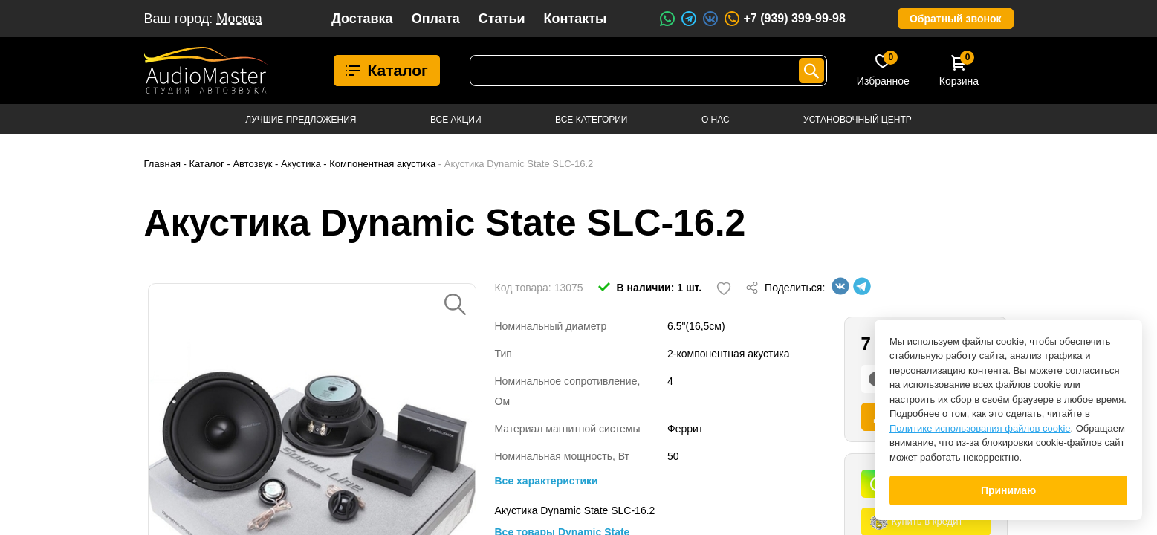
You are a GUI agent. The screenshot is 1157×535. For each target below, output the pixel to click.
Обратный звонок (956, 19)
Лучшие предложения (300, 119)
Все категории (591, 119)
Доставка (362, 18)
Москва (239, 18)
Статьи (502, 18)
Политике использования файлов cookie (980, 428)
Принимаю (1008, 490)
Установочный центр (857, 119)
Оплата (436, 18)
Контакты (575, 18)
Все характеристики (546, 481)
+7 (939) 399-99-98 (784, 18)
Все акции (456, 119)
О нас (715, 119)
